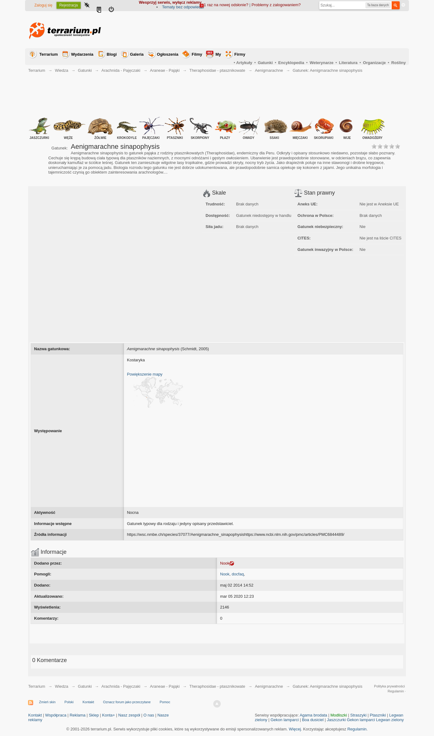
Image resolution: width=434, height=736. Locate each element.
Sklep (94, 715)
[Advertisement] (293, 30)
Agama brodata (313, 715)
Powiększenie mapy (145, 374)
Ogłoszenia (167, 54)
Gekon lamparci (284, 719)
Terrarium (48, 54)
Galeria (137, 54)
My (213, 54)
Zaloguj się (43, 5)
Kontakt (88, 702)
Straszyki (358, 715)
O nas (148, 715)
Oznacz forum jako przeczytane (127, 702)
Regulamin (357, 729)
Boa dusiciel (313, 719)
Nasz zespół (129, 715)
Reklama (77, 715)
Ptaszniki (378, 715)
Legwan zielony (390, 719)
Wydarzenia (82, 54)
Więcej (295, 729)
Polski (69, 702)
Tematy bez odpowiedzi (183, 7)
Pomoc (165, 702)
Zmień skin (47, 702)
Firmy (239, 54)
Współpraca (55, 715)
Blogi (112, 54)
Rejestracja (68, 5)
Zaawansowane (403, 4)
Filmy (197, 54)
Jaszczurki (336, 719)
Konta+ (108, 715)
